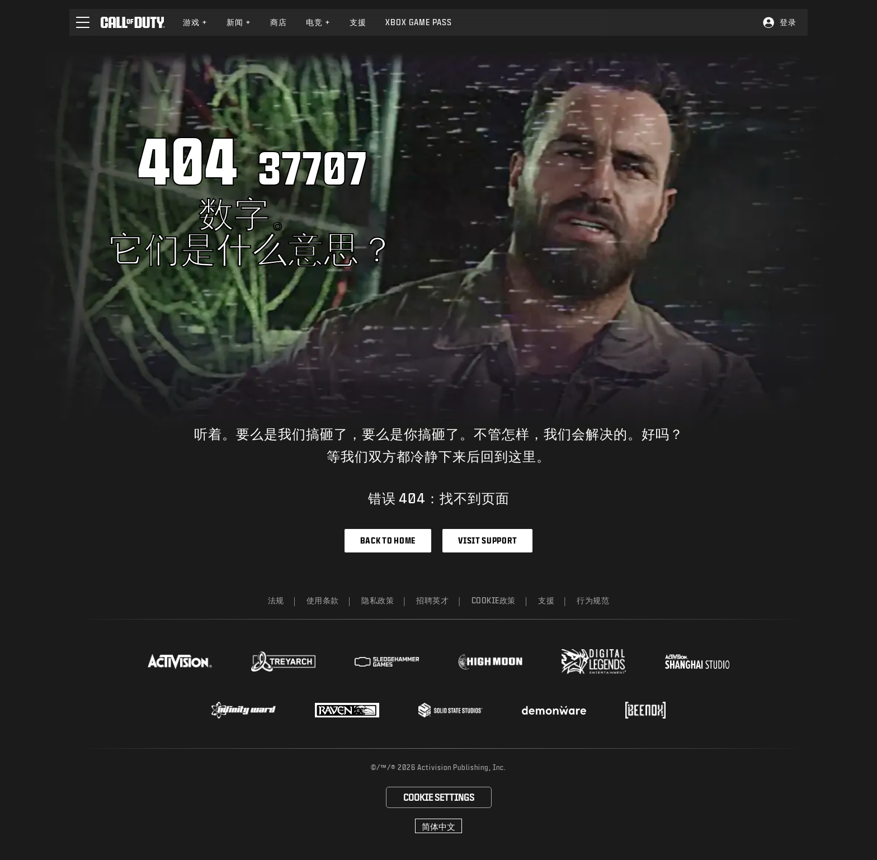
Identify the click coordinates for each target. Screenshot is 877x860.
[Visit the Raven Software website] (347, 710)
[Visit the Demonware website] (554, 710)
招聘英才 (432, 600)
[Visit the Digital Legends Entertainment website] (594, 661)
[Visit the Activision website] (180, 661)
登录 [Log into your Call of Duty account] (788, 22)
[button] (82, 22)
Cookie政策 (493, 600)
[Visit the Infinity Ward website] (243, 710)
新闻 (239, 22)
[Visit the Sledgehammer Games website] (387, 662)
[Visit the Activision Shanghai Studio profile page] (697, 661)
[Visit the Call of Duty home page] (133, 22)
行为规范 (593, 600)
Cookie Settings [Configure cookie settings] (438, 797)
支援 (546, 600)
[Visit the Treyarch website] (283, 661)
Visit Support (487, 540)
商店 (278, 22)
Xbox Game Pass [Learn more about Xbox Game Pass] (418, 22)
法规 (276, 600)
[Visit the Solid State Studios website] (450, 710)
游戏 (195, 22)
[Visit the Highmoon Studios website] (490, 662)
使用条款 (323, 600)
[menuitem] (195, 22)
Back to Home (388, 540)
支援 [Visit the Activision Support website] (358, 22)
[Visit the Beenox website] (645, 710)
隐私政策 (377, 600)
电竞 (318, 22)
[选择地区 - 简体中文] (438, 826)
